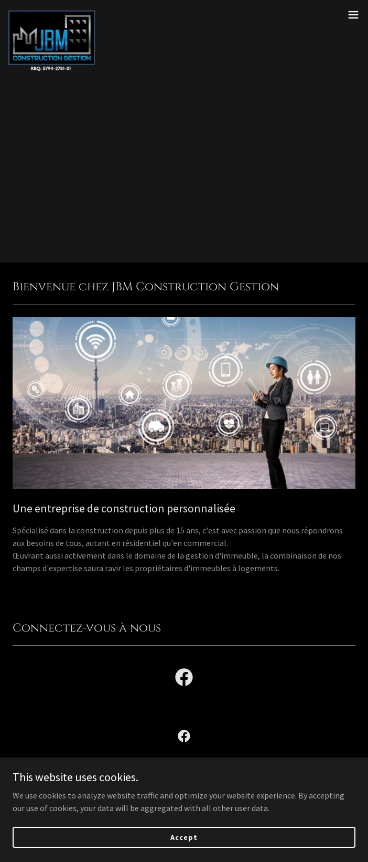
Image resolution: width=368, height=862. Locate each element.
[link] (58, 14)
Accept (183, 837)
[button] (353, 14)
